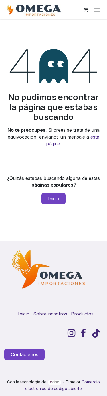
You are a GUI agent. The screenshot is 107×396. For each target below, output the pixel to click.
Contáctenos (24, 354)
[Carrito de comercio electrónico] (85, 9)
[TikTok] (96, 333)
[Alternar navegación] (97, 10)
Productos (82, 314)
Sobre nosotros (50, 314)
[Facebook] (83, 333)
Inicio (53, 198)
